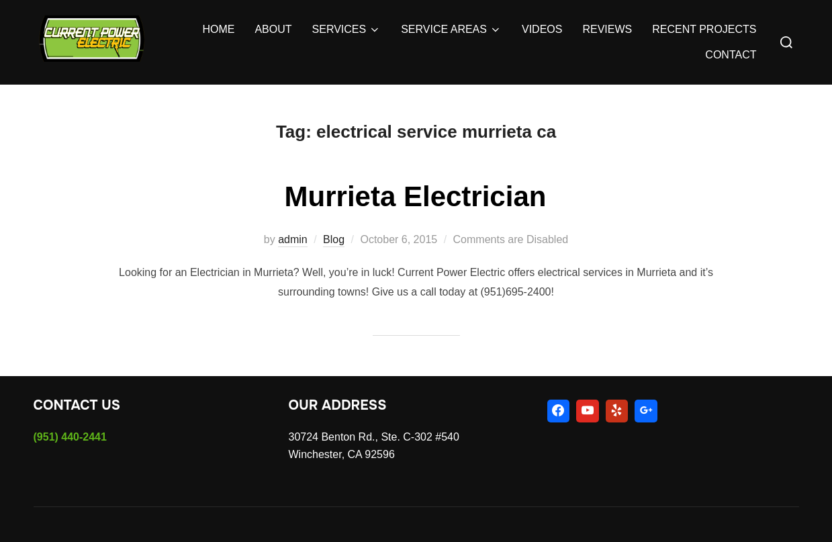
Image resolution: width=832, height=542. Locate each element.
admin (293, 239)
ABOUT (273, 29)
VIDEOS (542, 29)
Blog (333, 239)
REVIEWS (607, 29)
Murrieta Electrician (416, 196)
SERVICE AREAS (451, 30)
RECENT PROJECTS (704, 29)
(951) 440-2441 (70, 437)
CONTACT (730, 54)
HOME (218, 29)
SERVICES (346, 30)
